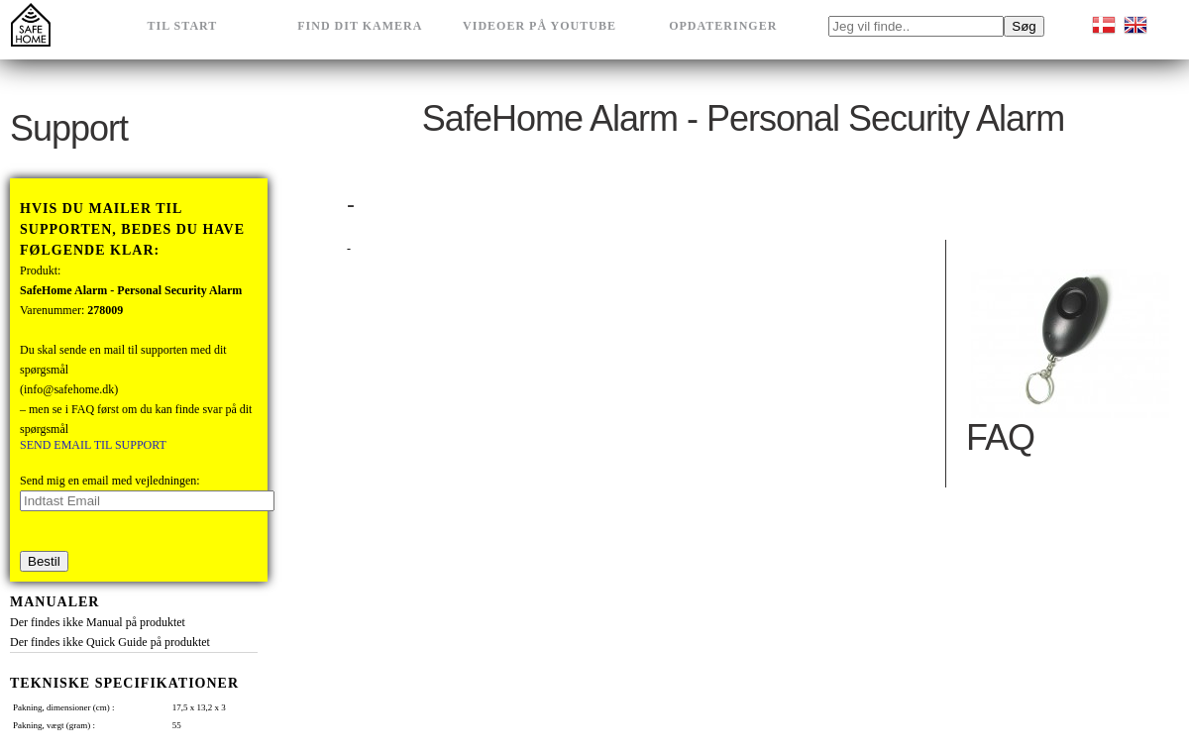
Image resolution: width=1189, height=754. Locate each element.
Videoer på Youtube (539, 26)
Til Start (183, 26)
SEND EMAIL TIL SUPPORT (93, 445)
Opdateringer (723, 26)
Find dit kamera (359, 26)
